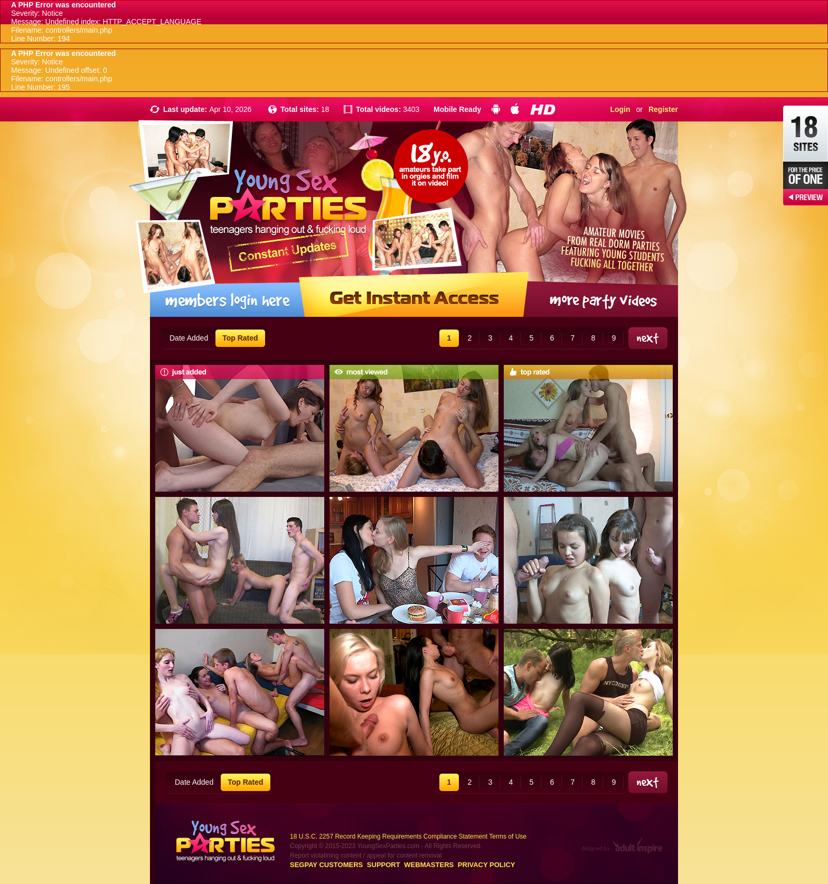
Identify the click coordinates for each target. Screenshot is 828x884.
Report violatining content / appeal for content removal (366, 855)
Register (663, 109)
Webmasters (429, 865)
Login (620, 109)
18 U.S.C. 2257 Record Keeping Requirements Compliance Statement (388, 836)
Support (383, 865)
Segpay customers (326, 865)
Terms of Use (507, 836)
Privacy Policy (486, 865)
